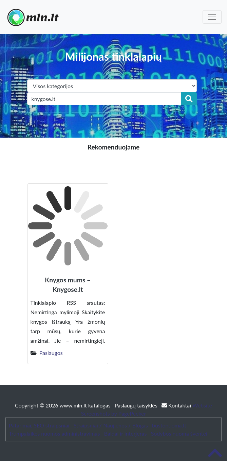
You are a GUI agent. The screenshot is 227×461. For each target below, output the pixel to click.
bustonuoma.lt (169, 425)
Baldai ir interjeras (125, 433)
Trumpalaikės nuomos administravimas (54, 433)
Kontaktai (177, 405)
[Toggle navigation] (212, 17)
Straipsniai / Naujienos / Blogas (111, 425)
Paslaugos (51, 352)
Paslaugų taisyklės (137, 405)
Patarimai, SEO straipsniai (39, 425)
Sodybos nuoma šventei (179, 433)
